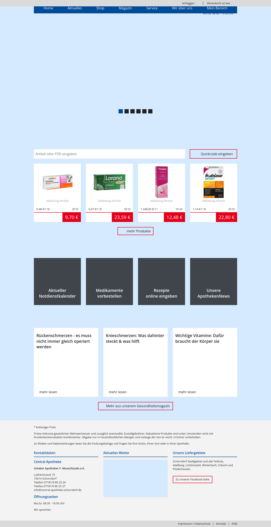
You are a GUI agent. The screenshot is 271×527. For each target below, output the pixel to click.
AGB (234, 524)
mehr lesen (48, 392)
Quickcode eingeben (217, 154)
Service (152, 8)
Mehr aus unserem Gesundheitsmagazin (138, 406)
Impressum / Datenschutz (194, 524)
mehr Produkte (139, 231)
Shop (100, 8)
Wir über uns (182, 8)
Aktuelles (75, 8)
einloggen (188, 3)
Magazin (125, 8)
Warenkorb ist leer (218, 3)
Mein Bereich (217, 8)
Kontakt (221, 524)
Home (48, 8)
